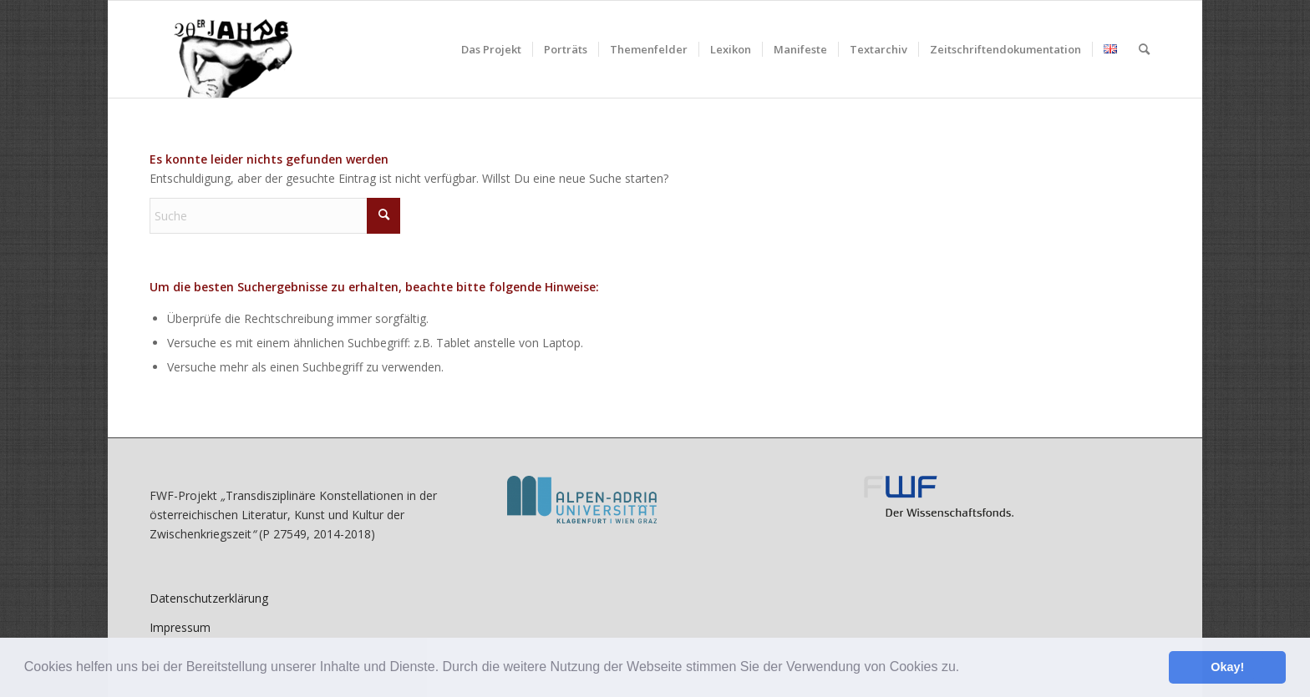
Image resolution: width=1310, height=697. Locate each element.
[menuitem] (491, 49)
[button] (965, 668)
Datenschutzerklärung (209, 598)
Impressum (180, 627)
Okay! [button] (1227, 667)
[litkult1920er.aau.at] (224, 49)
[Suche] (1144, 49)
